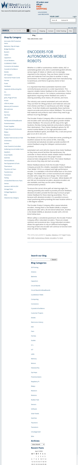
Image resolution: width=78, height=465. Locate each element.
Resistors (7, 135)
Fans (32, 311)
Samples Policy (35, 433)
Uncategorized (35, 384)
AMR (32, 237)
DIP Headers (8, 75)
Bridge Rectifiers (9, 49)
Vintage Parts (8, 189)
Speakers (7, 152)
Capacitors (7, 58)
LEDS (32, 328)
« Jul (32, 419)
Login (75, 16)
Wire (5, 195)
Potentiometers (9, 123)
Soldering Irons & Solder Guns (14, 149)
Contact (50, 31)
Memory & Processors (11, 106)
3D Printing (34, 265)
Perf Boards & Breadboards (13, 121)
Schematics (8, 141)
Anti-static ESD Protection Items (12, 42)
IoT (32, 324)
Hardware (7, 86)
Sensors (33, 364)
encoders (53, 237)
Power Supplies (9, 126)
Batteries (34, 272)
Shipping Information (10, 445)
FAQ (70, 31)
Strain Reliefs (8, 155)
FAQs (21, 440)
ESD (32, 308)
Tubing (6, 178)
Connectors (35, 291)
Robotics (55, 234)
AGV (28, 237)
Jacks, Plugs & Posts (10, 98)
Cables (6, 55)
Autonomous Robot (42, 237)
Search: (5, 30)
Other (6, 118)
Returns (5, 443)
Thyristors (34, 377)
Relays (6, 132)
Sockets (6, 143)
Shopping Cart (24, 435)
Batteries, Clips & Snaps (11, 46)
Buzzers (6, 52)
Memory (34, 331)
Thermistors (8, 166)
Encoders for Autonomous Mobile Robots (46, 56)
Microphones (8, 109)
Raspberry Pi (35, 348)
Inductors (7, 95)
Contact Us (6, 440)
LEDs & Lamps (8, 103)
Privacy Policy (34, 435)
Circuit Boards (35, 278)
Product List (23, 438)
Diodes (6, 72)
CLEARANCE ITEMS (10, 63)
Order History (7, 448)
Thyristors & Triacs (10, 169)
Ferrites (6, 80)
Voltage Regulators (10, 192)
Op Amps (7, 115)
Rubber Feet (35, 361)
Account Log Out (8, 450)
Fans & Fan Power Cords (12, 78)
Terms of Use (34, 438)
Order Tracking (61, 31)
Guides (48, 234)
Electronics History (37, 305)
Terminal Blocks (9, 161)
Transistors (7, 175)
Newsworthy (35, 338)
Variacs (6, 183)
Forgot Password (8, 453)
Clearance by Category (11, 198)
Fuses (6, 83)
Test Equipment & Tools (11, 163)
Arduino (33, 268)
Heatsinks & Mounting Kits (13, 89)
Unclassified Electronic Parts (13, 181)
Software (34, 367)
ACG (68, 234)
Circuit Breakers (9, 60)
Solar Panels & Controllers (12, 146)
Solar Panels (35, 371)
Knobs (6, 101)
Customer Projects (37, 298)
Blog (33, 35)
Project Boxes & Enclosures (13, 129)
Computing (34, 288)
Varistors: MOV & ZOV (11, 186)
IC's (32, 321)
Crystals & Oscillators (11, 69)
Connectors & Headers (11, 66)
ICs (5, 92)
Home (34, 31)
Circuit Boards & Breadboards (40, 282)
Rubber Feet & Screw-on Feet (13, 138)
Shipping (42, 31)
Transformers (8, 172)
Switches (7, 158)
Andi (61, 237)
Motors (6, 112)
